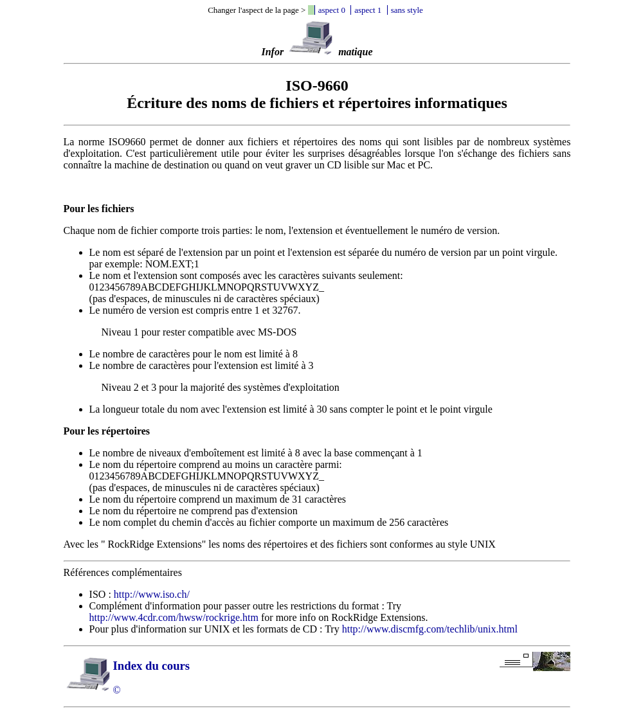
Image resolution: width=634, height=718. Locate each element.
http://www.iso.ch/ (152, 594)
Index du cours (151, 665)
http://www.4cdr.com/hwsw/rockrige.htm (173, 617)
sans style (407, 10)
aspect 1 (367, 10)
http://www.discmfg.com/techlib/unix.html (430, 629)
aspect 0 (331, 10)
